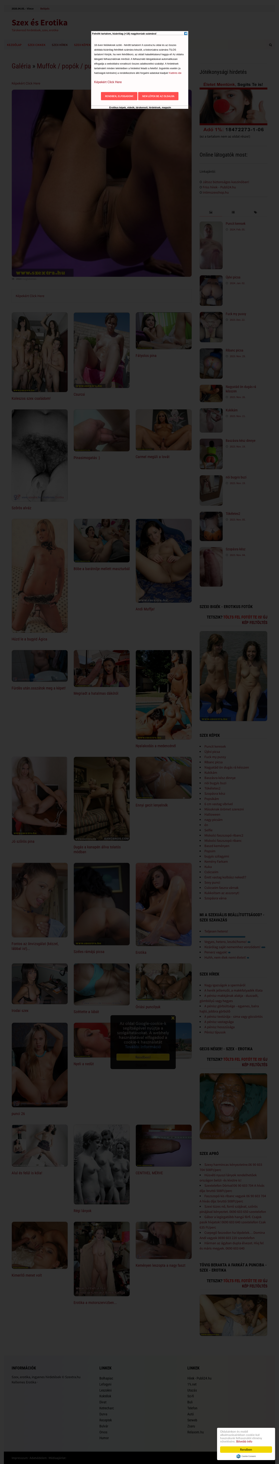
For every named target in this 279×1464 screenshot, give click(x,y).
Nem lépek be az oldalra (158, 96)
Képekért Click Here (108, 82)
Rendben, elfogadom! (119, 96)
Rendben (246, 1450)
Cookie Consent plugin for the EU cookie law (246, 1456)
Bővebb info (244, 1441)
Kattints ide (175, 73)
